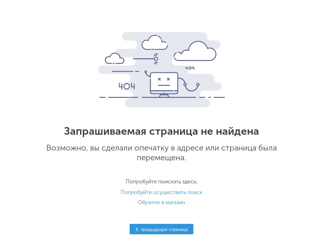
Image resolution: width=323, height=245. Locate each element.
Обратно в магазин (161, 202)
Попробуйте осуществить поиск (161, 192)
